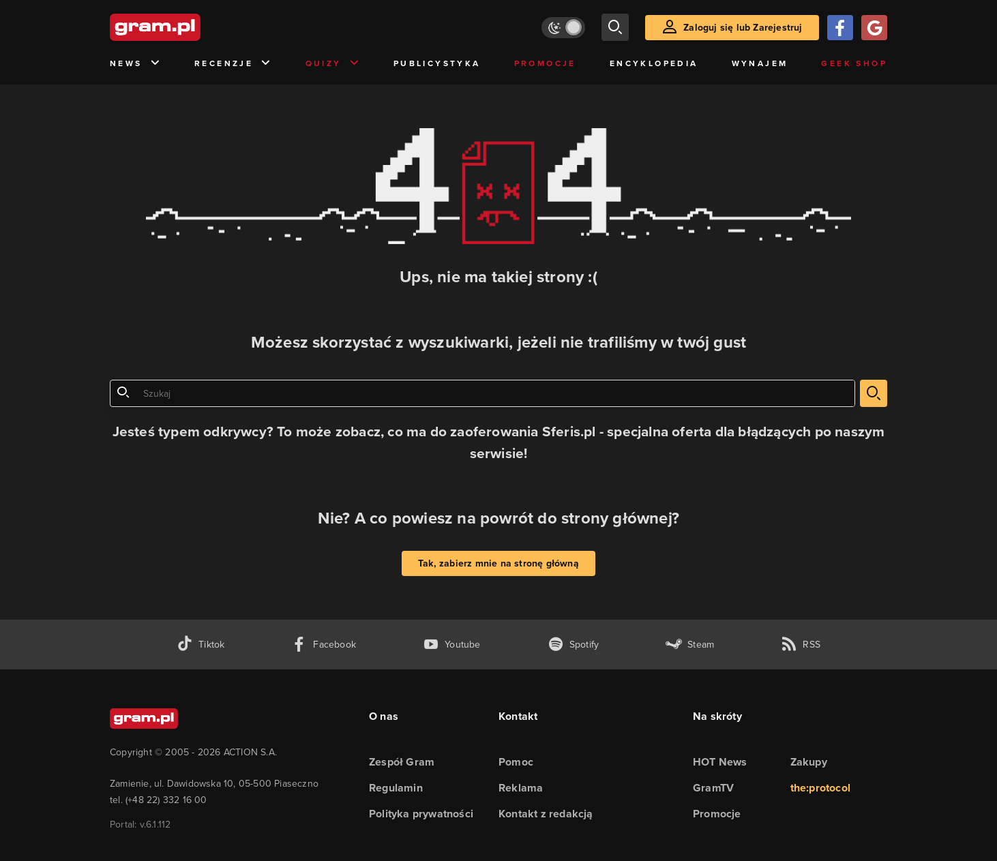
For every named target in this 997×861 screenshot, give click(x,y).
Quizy (333, 63)
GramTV (713, 788)
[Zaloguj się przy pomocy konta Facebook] (840, 27)
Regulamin (396, 788)
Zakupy (808, 762)
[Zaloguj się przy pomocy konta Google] (874, 27)
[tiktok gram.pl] (200, 644)
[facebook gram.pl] (323, 644)
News (135, 63)
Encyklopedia (654, 63)
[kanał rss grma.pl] (800, 644)
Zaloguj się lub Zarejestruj (742, 27)
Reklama (520, 788)
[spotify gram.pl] (573, 644)
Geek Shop (854, 63)
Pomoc (515, 762)
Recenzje (233, 63)
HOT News (720, 762)
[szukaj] (615, 27)
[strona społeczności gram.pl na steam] (690, 644)
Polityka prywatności (421, 813)
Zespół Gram (401, 762)
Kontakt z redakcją (545, 813)
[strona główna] (189, 27)
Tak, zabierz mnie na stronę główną (498, 563)
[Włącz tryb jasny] (563, 27)
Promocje (545, 63)
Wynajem (760, 63)
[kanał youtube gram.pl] (452, 644)
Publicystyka (437, 63)
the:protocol (820, 788)
